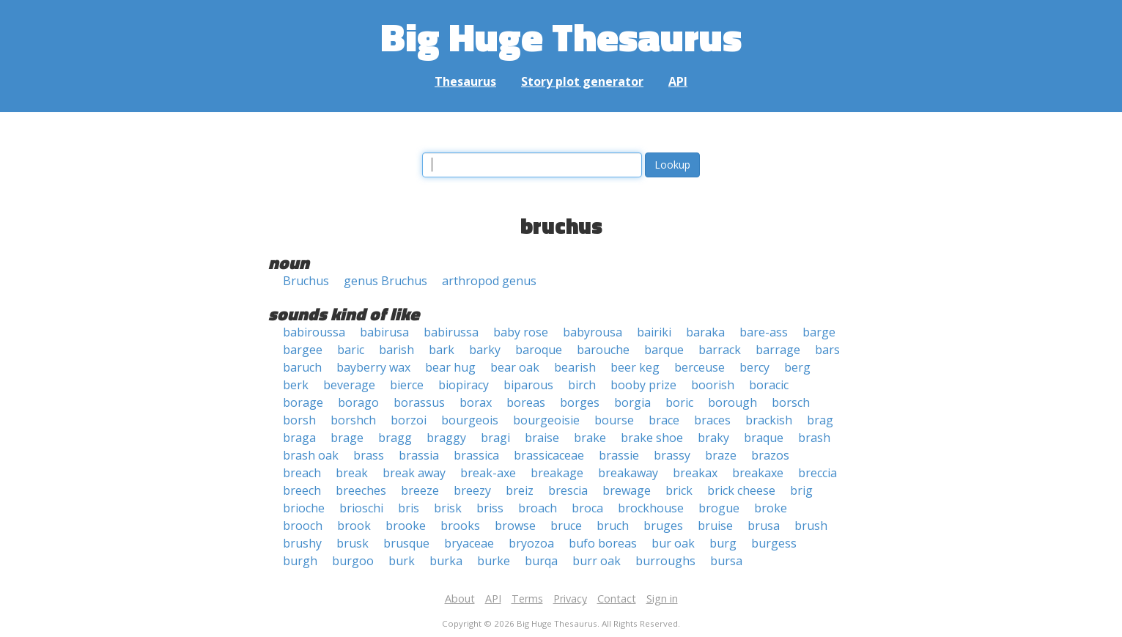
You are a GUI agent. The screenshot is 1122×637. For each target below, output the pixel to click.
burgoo (353, 561)
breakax (695, 473)
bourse (614, 420)
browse (515, 526)
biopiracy (463, 385)
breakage (557, 473)
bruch (613, 526)
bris (408, 508)
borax (475, 402)
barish (396, 350)
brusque (406, 543)
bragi (495, 438)
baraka (705, 332)
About (460, 598)
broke (770, 508)
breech (302, 490)
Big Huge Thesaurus (561, 36)
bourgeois (469, 420)
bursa (726, 561)
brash (814, 438)
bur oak (673, 543)
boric (679, 402)
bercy (754, 367)
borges (579, 402)
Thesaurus (465, 81)
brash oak (311, 455)
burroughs (665, 561)
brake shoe (652, 438)
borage (303, 402)
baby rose (520, 332)
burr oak (596, 561)
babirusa (384, 332)
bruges (663, 526)
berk (296, 385)
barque (664, 350)
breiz (520, 490)
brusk (352, 543)
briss (489, 508)
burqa (541, 561)
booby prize (643, 385)
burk (401, 561)
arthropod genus (489, 281)
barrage (778, 350)
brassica (476, 455)
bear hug (450, 367)
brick (679, 490)
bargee (302, 350)
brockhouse (651, 508)
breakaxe (757, 473)
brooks (460, 526)
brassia (419, 455)
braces (712, 420)
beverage (349, 385)
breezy (472, 490)
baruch (302, 367)
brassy (672, 455)
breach (302, 473)
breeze (420, 490)
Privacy (570, 598)
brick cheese (741, 490)
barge (818, 332)
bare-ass (763, 332)
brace (664, 420)
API (677, 81)
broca (587, 508)
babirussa (451, 332)
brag (820, 420)
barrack (719, 350)
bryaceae (469, 543)
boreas (525, 402)
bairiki (654, 332)
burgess (774, 543)
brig (801, 490)
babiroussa (314, 332)
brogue (718, 508)
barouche (603, 350)
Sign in (662, 598)
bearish (575, 367)
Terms (527, 598)
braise (542, 438)
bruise (715, 526)
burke (493, 561)
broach (537, 508)
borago (358, 402)
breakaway (628, 473)
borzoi (409, 420)
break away (414, 473)
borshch (353, 420)
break (352, 473)
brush (810, 526)
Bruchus (306, 281)
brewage (626, 490)
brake (590, 438)
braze (721, 455)
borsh (299, 420)
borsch (791, 402)
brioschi (361, 508)
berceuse (699, 367)
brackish (768, 420)
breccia (817, 473)
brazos (770, 455)
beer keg (635, 367)
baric (350, 350)
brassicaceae (549, 455)
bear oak (514, 367)
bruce (566, 526)
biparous (528, 385)
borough (732, 402)
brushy (302, 543)
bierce (407, 385)
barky (485, 350)
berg (797, 367)
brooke (405, 526)
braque (763, 438)
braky (713, 438)
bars (827, 350)
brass (368, 455)
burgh (300, 561)
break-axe (488, 473)
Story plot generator (582, 81)
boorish (712, 385)
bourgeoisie (546, 420)
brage (347, 438)
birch (582, 385)
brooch (302, 526)
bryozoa (531, 543)
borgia (632, 402)
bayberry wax (373, 367)
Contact (616, 598)
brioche (304, 508)
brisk (448, 508)
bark (441, 350)
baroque (538, 350)
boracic (769, 385)
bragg (395, 438)
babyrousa (592, 332)
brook (354, 526)
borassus (419, 402)
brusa (764, 526)
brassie (619, 455)
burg (723, 543)
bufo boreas (603, 543)
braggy (446, 438)
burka (445, 561)
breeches (361, 490)
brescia (568, 490)
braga (299, 438)
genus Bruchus (385, 281)
